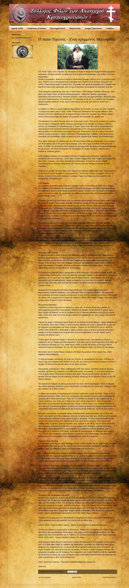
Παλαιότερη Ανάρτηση (109, 577)
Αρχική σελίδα (17, 28)
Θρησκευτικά (75, 28)
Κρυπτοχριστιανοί (57, 28)
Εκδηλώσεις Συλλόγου (36, 28)
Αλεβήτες (110, 28)
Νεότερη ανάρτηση (44, 577)
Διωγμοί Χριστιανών (93, 28)
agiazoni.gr (42, 566)
